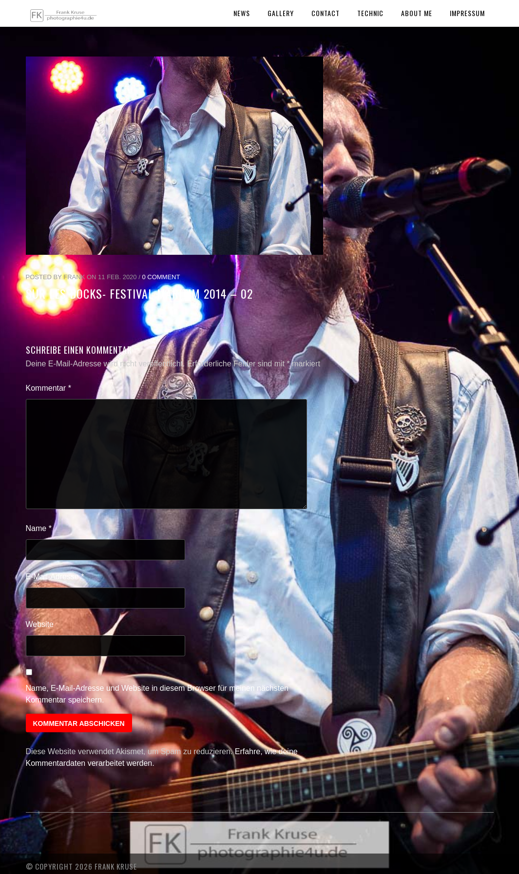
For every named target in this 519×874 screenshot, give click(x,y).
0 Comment (161, 277)
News (241, 13)
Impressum (467, 13)
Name (39, 528)
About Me (416, 13)
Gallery (281, 13)
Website (40, 624)
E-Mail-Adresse (55, 576)
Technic (370, 13)
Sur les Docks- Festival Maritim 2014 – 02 (139, 293)
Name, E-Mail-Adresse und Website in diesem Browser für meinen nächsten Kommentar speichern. (157, 694)
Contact (325, 13)
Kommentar (48, 388)
